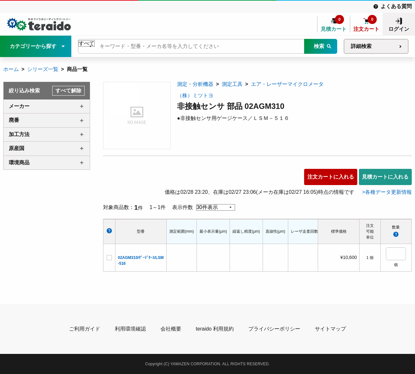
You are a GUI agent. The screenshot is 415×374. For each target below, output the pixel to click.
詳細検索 (361, 46)
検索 (319, 46)
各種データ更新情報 (388, 192)
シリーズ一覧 (42, 69)
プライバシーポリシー (274, 329)
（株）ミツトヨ (195, 95)
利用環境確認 (130, 329)
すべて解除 (68, 90)
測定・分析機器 (195, 84)
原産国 (16, 148)
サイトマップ (330, 329)
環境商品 (19, 162)
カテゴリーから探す (33, 46)
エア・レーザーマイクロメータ (287, 84)
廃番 (14, 120)
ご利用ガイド (84, 329)
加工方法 (19, 134)
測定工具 (232, 84)
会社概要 (170, 329)
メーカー (19, 106)
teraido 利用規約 (215, 329)
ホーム (11, 69)
